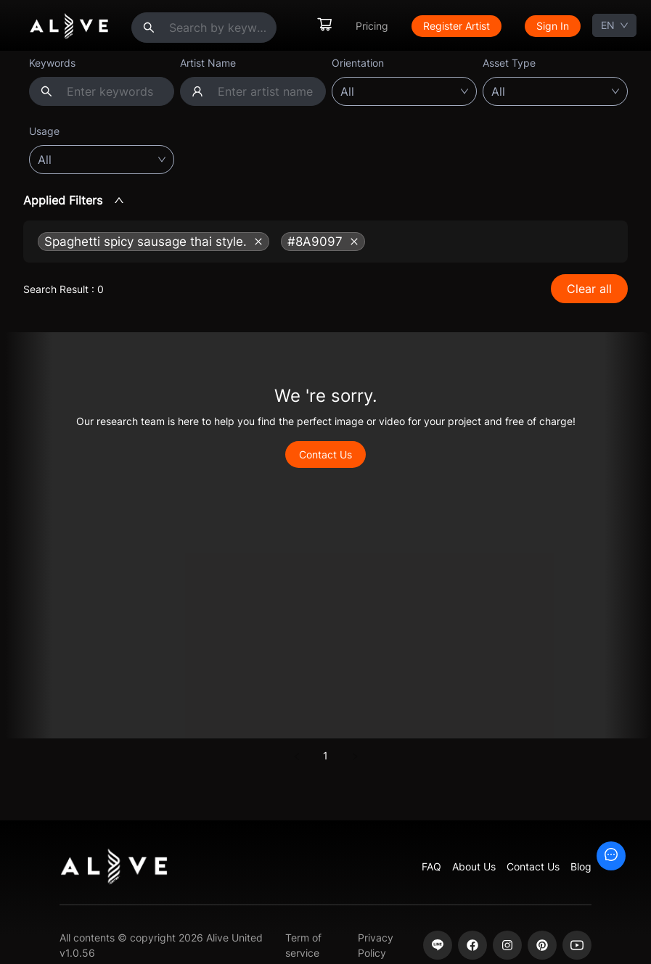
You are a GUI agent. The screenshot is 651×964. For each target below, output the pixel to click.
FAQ (431, 866)
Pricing (372, 26)
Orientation (358, 63)
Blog (580, 866)
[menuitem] (324, 25)
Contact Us (325, 454)
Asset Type (509, 63)
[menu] (448, 25)
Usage (44, 131)
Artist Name (208, 63)
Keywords (52, 63)
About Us (474, 866)
